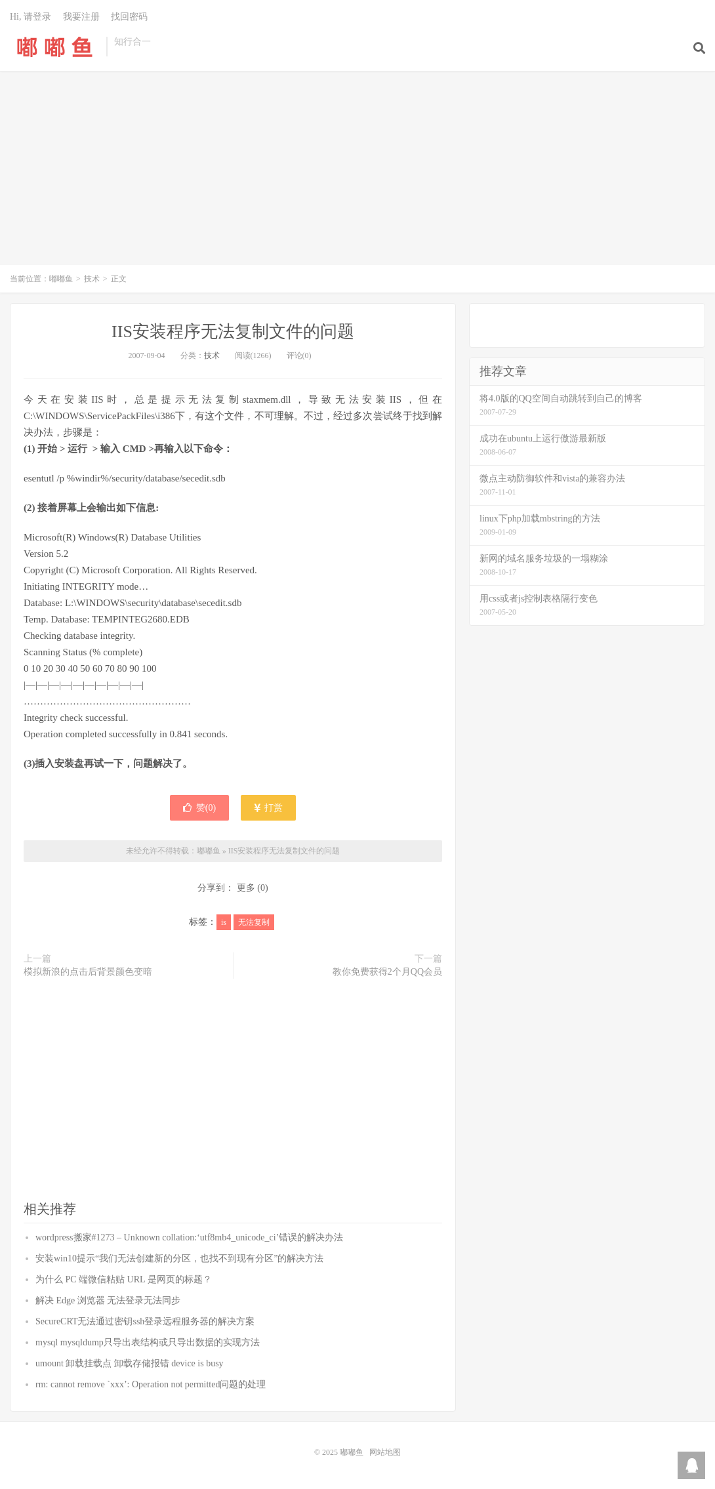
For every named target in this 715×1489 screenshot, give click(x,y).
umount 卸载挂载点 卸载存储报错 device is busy (129, 1363)
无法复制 (254, 922)
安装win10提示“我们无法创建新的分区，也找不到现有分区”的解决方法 (179, 1258)
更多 (246, 888)
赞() (199, 808)
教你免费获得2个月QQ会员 (387, 972)
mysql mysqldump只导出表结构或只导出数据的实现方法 (147, 1342)
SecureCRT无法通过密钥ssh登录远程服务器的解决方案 (145, 1321)
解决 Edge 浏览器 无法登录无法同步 (107, 1300)
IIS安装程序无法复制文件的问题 (233, 331)
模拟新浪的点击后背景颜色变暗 (88, 972)
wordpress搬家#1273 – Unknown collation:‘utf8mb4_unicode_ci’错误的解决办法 (189, 1237)
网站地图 (385, 1452)
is (223, 922)
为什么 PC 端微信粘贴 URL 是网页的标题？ (123, 1279)
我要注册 (81, 17)
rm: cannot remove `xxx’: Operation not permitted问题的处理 (150, 1384)
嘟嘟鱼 (55, 46)
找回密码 (129, 17)
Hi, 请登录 (30, 17)
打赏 (268, 808)
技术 (92, 278)
